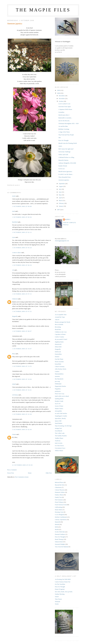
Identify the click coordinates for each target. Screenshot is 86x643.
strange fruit (58, 428)
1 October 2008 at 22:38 (22, 414)
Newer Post (10, 473)
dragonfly (15, 316)
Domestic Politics (60, 492)
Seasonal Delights (60, 544)
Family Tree (58, 497)
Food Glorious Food (60, 504)
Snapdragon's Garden (61, 416)
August (61, 186)
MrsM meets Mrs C (63, 115)
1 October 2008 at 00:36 (22, 217)
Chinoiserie (58, 487)
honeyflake (58, 364)
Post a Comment (12, 470)
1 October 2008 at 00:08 (22, 206)
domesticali (58, 344)
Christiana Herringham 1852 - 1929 (68, 123)
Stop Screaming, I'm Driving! (63, 426)
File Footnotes (59, 500)
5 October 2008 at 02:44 (22, 429)
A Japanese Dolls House (65, 109)
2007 (58, 209)
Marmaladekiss (59, 374)
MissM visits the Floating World (67, 143)
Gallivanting (58, 507)
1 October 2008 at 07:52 (22, 311)
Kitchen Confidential (61, 517)
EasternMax (58, 354)
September (62, 183)
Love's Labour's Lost (64, 104)
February (61, 203)
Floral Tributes (59, 502)
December (62, 95)
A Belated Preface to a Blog (66, 157)
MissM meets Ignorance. (65, 171)
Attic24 (57, 319)
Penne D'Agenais (60, 589)
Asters (60, 146)
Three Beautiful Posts (64, 177)
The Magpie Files (43, 9)
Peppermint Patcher (60, 386)
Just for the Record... (64, 120)
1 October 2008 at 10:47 (22, 348)
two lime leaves (59, 445)
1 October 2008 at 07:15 (22, 294)
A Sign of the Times (64, 132)
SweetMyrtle (58, 431)
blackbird (14, 222)
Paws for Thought (63, 140)
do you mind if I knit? (61, 339)
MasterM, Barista (63, 160)
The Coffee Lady (60, 433)
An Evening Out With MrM (63, 579)
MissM (57, 524)
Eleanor (57, 356)
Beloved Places (59, 482)
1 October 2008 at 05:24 (22, 247)
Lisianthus (61, 112)
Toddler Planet (59, 438)
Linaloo (57, 371)
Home (30, 473)
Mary (13, 353)
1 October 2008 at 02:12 (22, 232)
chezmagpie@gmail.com (62, 240)
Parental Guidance (60, 534)
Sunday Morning (59, 594)
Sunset (57, 596)
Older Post (49, 473)
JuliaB (14, 384)
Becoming (58, 327)
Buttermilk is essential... (65, 118)
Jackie (14, 196)
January (61, 206)
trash (13, 211)
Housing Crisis (59, 512)
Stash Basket (58, 423)
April (60, 197)
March (61, 200)
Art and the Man (63, 126)
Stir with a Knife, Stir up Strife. (64, 591)
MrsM (56, 529)
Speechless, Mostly (60, 418)
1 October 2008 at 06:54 (22, 265)
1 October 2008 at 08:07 (22, 331)
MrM (56, 527)
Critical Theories (59, 490)
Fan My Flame (59, 359)
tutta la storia (58, 443)
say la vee (57, 403)
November (62, 98)
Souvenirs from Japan (64, 106)
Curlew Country (59, 337)
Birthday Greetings (63, 129)
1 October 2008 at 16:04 (22, 379)
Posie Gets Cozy (59, 393)
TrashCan (57, 440)
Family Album (59, 495)
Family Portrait (62, 166)
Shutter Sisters (59, 408)
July (60, 189)
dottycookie (58, 347)
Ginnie (14, 434)
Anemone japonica (14, 23)
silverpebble (58, 411)
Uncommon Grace (60, 448)
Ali (13, 270)
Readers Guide (59, 401)
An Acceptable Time (61, 314)
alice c (67, 219)
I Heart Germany (59, 366)
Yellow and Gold (63, 154)
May (60, 195)
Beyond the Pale (59, 485)
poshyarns (58, 391)
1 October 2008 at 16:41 (22, 390)
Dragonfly (58, 349)
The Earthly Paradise (61, 435)
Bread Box (58, 329)
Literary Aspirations (60, 519)
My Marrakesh (59, 379)
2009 (58, 90)
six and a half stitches (61, 413)
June (60, 192)
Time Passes (58, 599)
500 (59, 137)
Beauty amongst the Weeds (62, 322)
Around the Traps (60, 317)
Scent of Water (59, 406)
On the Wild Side (60, 532)
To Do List (61, 168)
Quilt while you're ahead (62, 396)
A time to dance (16, 252)
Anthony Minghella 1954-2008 (67, 163)
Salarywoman (59, 542)
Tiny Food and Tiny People (66, 135)
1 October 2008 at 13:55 (22, 366)
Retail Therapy (59, 539)
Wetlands (57, 601)
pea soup (57, 381)
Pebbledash (58, 384)
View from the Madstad (61, 547)
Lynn (13, 237)
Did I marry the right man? (66, 149)
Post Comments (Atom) (21, 477)
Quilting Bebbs (59, 398)
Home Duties (58, 509)
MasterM (57, 522)
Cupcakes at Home (60, 334)
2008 (58, 93)
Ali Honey (15, 395)
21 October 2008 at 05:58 (22, 465)
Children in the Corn (61, 332)
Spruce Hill (58, 421)
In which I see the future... (65, 174)
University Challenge (64, 152)
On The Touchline (60, 584)
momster (57, 376)
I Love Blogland (59, 514)
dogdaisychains (59, 342)
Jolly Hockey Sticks (60, 369)
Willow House (59, 450)
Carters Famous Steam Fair (62, 582)
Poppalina (58, 389)
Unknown (15, 299)
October (61, 101)
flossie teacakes (59, 361)
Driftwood (58, 352)
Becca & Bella (59, 324)
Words (57, 604)
